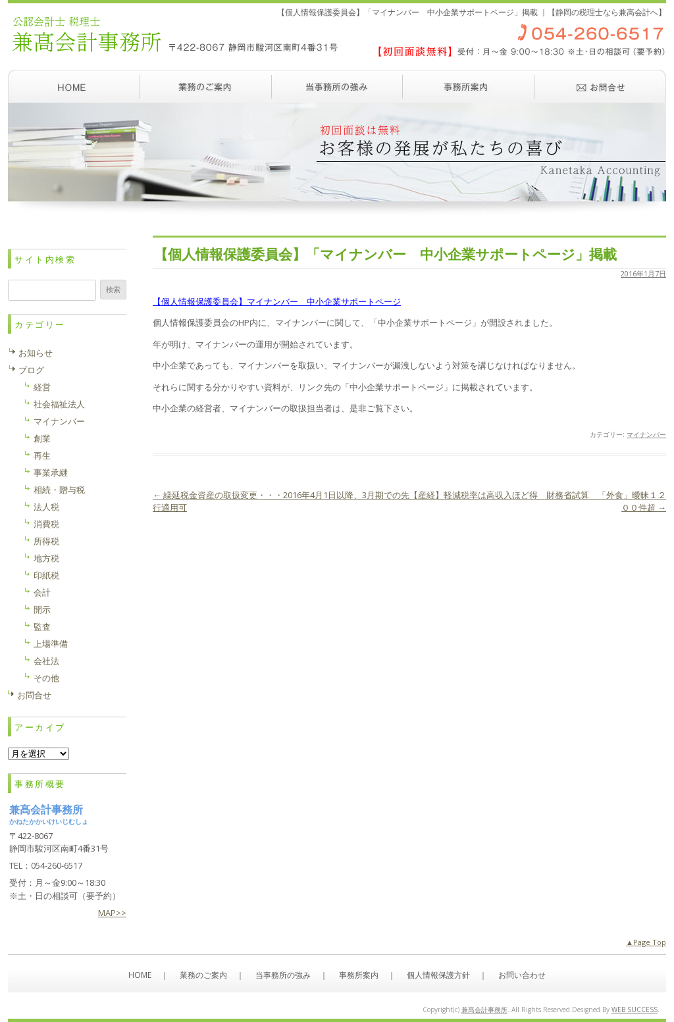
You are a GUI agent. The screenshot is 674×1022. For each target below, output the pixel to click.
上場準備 (51, 644)
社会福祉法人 (59, 404)
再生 (42, 455)
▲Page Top (646, 942)
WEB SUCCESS (634, 1009)
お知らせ (35, 353)
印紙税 (46, 575)
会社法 (46, 661)
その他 (46, 678)
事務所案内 (468, 86)
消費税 (46, 524)
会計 (42, 592)
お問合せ (34, 695)
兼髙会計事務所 (484, 1009)
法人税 (46, 507)
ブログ (31, 370)
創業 (42, 438)
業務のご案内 (205, 86)
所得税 (46, 541)
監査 (42, 626)
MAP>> (112, 913)
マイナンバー (646, 434)
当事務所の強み (337, 86)
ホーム (74, 86)
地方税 (46, 558)
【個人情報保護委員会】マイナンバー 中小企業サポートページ (277, 301)
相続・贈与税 (59, 490)
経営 (42, 387)
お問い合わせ (600, 86)
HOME (139, 975)
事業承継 (51, 472)
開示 (42, 609)
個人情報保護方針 (438, 975)
